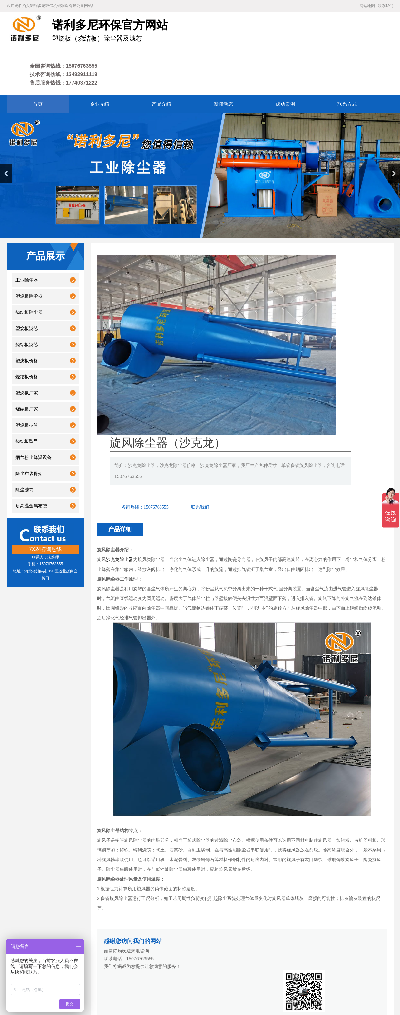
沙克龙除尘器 (119, 346)
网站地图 (367, 6)
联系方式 (201, 947)
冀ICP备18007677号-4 (111, 986)
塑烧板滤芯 (26, 286)
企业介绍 (106, 947)
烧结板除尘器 (29, 270)
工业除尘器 (26, 238)
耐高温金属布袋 (31, 464)
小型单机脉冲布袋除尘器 (362, 783)
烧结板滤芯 (26, 302)
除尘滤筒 (24, 447)
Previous (6, 131)
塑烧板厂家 (26, 351)
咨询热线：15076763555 (264, 286)
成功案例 (178, 947)
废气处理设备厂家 (213, 924)
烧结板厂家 (26, 367)
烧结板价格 (26, 335)
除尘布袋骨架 (29, 431)
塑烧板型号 (26, 383)
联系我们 (385, 6)
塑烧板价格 (26, 318)
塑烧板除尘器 (29, 254)
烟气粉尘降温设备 (33, 415)
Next (394, 131)
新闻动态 (154, 947)
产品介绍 (130, 947)
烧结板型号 (26, 399)
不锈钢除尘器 (128, 783)
